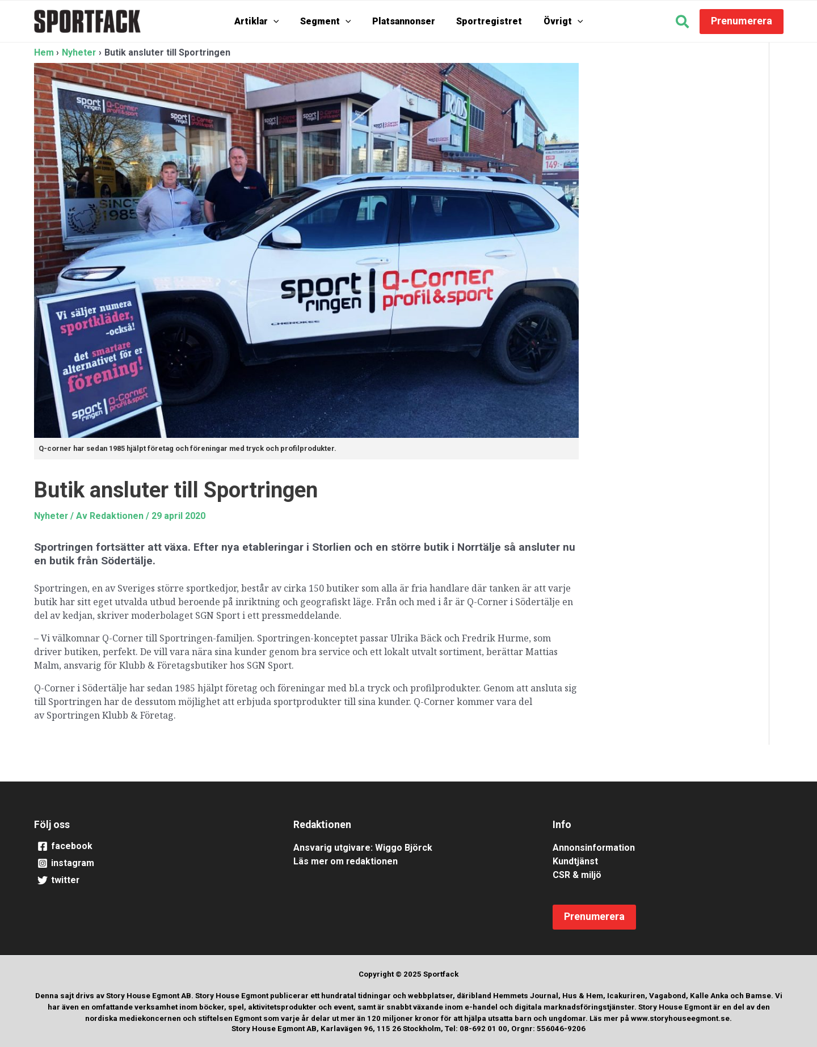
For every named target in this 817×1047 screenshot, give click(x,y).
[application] (282, 21)
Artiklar (265, 21)
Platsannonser (403, 21)
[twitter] (149, 880)
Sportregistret (485, 21)
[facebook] (149, 846)
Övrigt (555, 21)
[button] (683, 23)
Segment (329, 21)
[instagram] (149, 863)
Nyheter (51, 515)
